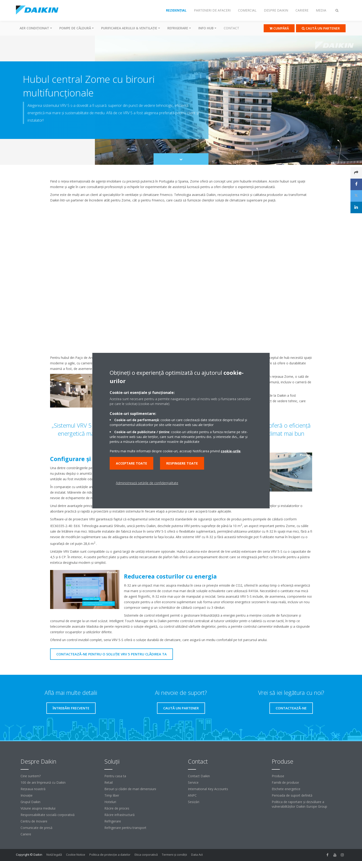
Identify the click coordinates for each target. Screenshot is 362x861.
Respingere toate (182, 463)
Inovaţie (27, 795)
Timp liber (111, 795)
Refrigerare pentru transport (125, 827)
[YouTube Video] (181, 279)
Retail (108, 782)
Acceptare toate (131, 463)
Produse (278, 776)
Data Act (197, 854)
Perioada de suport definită (292, 795)
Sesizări (193, 802)
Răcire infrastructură (119, 815)
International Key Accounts (208, 789)
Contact (231, 28)
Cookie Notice (75, 854)
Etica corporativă (146, 854)
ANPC (192, 795)
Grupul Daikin (30, 802)
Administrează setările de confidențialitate (147, 483)
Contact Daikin (199, 776)
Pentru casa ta (115, 776)
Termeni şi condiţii (174, 854)
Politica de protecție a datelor (109, 854)
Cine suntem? (31, 776)
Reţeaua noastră (33, 789)
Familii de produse (285, 782)
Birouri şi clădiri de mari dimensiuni (130, 789)
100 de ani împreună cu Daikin (43, 782)
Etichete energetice (286, 789)
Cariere (26, 834)
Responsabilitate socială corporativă (48, 815)
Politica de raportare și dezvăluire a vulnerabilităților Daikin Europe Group (299, 804)
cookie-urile (231, 451)
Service (193, 782)
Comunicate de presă (36, 827)
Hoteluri (110, 802)
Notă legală (54, 854)
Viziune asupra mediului (38, 808)
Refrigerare (112, 821)
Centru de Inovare (34, 821)
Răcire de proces (116, 808)
